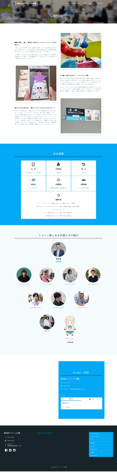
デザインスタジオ (94, 440)
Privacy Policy (93, 459)
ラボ (91, 443)
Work (84, 3)
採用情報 (92, 455)
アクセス (92, 449)
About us (76, 3)
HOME (68, 3)
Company (92, 3)
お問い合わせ (93, 452)
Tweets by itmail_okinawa (44, 436)
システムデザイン (94, 437)
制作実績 (92, 446)
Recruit (101, 3)
